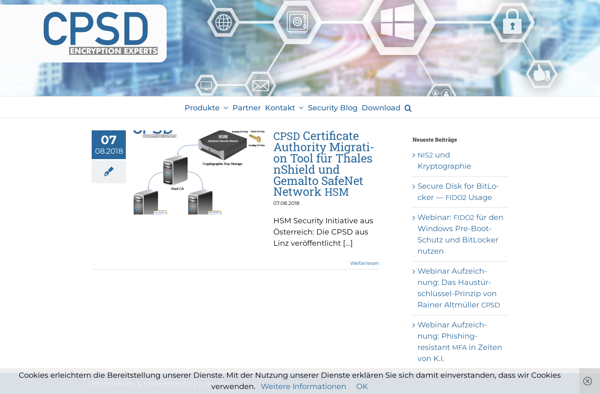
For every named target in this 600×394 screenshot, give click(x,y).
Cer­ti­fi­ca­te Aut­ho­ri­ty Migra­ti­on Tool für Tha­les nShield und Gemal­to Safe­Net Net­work (324, 163)
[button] (408, 107)
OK (362, 386)
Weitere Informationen (303, 386)
